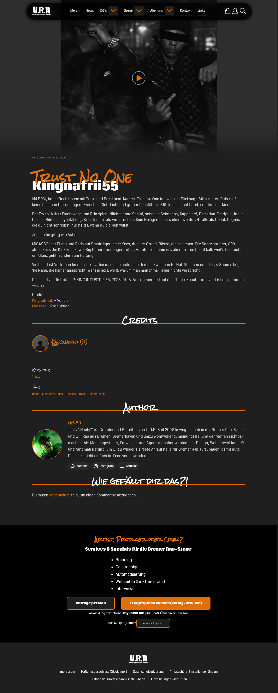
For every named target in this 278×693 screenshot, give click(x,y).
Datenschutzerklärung (148, 672)
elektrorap (48, 394)
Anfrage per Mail (91, 603)
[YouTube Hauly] (128, 466)
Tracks (36, 377)
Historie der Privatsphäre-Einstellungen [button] (118, 679)
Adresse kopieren (153, 623)
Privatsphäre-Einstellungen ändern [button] (194, 672)
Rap (60, 394)
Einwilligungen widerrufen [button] (169, 679)
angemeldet (59, 495)
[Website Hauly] (79, 466)
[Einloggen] (235, 11)
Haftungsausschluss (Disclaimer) (104, 672)
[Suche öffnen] (243, 11)
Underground (96, 394)
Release (71, 394)
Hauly (48, 157)
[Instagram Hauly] (103, 466)
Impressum (67, 672)
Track (82, 394)
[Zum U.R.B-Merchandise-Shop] (228, 11)
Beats (35, 394)
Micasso (39, 306)
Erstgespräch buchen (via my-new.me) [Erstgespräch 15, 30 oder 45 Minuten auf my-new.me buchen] (166, 603)
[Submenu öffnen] (113, 10)
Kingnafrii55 (42, 300)
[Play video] (138, 78)
